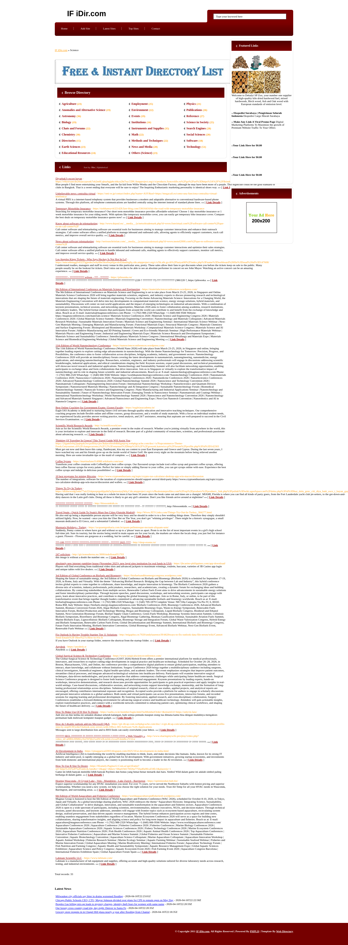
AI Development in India (69, 750)
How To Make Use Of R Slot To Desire (77, 711)
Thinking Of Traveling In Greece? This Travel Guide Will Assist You (93, 440)
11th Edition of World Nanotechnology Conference (83, 345)
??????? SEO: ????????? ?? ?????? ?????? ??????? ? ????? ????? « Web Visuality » (100, 735)
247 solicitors (63, 554)
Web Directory (284, 931)
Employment (139, 104)
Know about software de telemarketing (77, 223)
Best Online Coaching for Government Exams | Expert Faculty (89, 407)
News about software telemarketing (75, 241)
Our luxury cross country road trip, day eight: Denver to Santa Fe (91, 907)
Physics (191, 104)
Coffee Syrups (63, 461)
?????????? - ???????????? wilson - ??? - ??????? (82, 277)
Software (192, 140)
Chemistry (68, 134)
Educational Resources (76, 153)
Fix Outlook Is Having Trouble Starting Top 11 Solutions (86, 634)
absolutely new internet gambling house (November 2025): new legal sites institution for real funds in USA (114, 563)
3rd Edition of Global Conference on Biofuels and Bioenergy (89, 575)
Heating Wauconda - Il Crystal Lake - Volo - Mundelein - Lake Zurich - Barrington (100, 780)
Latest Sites (109, 28)
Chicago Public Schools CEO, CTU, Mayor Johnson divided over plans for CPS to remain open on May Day (114, 900)
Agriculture (69, 104)
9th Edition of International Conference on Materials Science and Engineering (98, 289)
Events (135, 116)
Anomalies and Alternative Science (83, 110)
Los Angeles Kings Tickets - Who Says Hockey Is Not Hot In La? (91, 259)
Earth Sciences (71, 146)
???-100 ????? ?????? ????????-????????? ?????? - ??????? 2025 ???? (93, 542)
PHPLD (254, 931)
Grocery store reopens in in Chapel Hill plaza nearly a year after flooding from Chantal (103, 911)
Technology (194, 146)
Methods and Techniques (147, 140)
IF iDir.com (86, 13)
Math (134, 134)
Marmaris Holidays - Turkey (71, 527)
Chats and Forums (73, 128)
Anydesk (60, 646)
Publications (194, 110)
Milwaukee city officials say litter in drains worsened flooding (89, 896)
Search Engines (196, 128)
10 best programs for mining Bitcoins (76, 476)
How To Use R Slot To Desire (72, 765)
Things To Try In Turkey (69, 488)
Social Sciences (196, 134)
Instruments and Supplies (147, 128)
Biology (66, 122)
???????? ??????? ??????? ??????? (74, 503)
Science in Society (198, 122)
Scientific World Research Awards (74, 425)
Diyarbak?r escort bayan (69, 178)
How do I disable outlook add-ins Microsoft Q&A (83, 723)
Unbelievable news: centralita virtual (75, 193)
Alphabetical (102, 167)
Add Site (85, 28)
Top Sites (134, 28)
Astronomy (69, 116)
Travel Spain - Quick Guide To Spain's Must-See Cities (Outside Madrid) (95, 512)
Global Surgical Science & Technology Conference (83, 655)
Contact (156, 28)
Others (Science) (141, 153)
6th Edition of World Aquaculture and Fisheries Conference (88, 795)
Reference (193, 116)
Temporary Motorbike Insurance (73, 208)
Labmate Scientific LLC (69, 857)
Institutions (138, 122)
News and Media (141, 146)
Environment (139, 110)
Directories (68, 140)
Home (64, 28)
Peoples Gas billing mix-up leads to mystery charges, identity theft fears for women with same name (110, 904)
